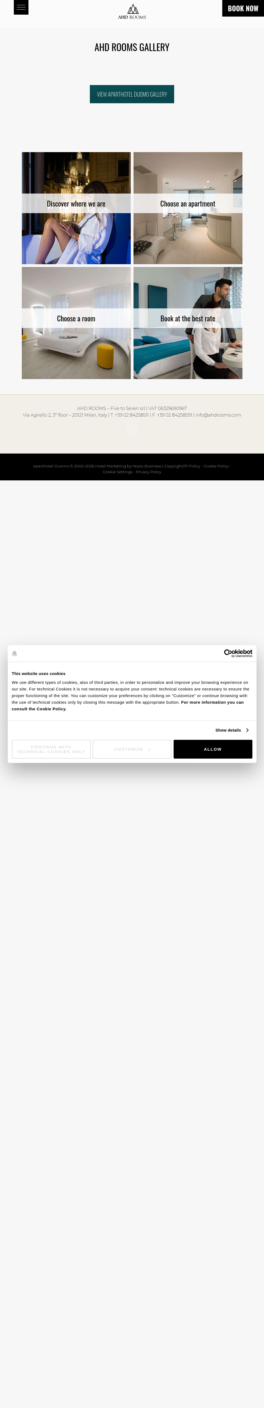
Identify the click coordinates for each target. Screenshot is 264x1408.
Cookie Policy (216, 466)
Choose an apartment (187, 203)
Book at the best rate (188, 318)
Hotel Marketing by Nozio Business (128, 466)
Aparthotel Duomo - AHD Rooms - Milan (132, 14)
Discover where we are (76, 203)
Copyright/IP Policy (182, 466)
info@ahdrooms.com (218, 415)
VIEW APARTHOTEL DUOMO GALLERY (132, 94)
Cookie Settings (117, 471)
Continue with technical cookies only (51, 749)
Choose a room (76, 318)
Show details (228, 730)
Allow (213, 749)
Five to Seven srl (128, 408)
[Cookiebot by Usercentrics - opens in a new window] (228, 653)
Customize (132, 749)
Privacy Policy (148, 471)
